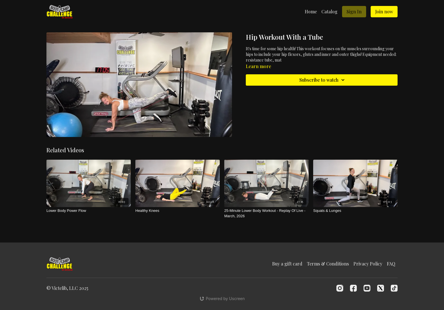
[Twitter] (380, 288)
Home (311, 11)
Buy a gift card (287, 264)
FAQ (391, 264)
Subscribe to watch (322, 80)
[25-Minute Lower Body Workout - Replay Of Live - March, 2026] (266, 213)
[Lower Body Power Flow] (88, 211)
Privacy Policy (367, 264)
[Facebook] (353, 288)
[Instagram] (339, 288)
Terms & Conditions (328, 264)
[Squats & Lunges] (355, 211)
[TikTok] (394, 288)
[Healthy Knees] (177, 211)
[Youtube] (367, 288)
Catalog (329, 11)
